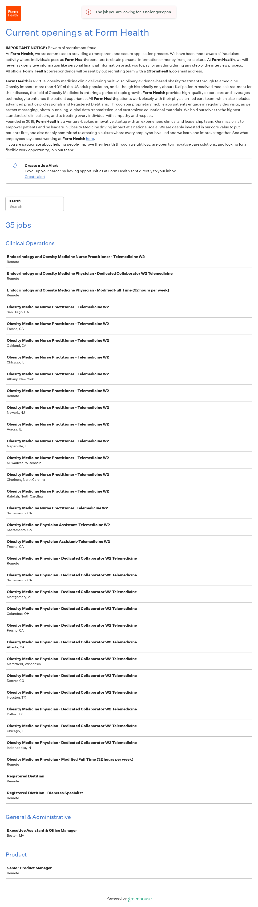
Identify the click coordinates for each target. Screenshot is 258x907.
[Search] (35, 207)
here (90, 138)
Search (14, 201)
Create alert (35, 176)
